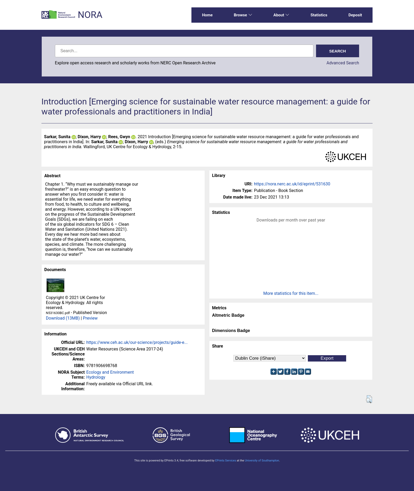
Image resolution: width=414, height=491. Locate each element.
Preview (90, 318)
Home (207, 15)
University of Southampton (262, 460)
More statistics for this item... (290, 293)
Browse (243, 15)
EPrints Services (225, 460)
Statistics (318, 15)
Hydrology (95, 377)
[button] (369, 399)
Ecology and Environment (110, 372)
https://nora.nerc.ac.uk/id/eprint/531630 (292, 183)
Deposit (355, 15)
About (281, 15)
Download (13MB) (63, 318)
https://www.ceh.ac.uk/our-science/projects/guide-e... (137, 342)
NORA (90, 14)
